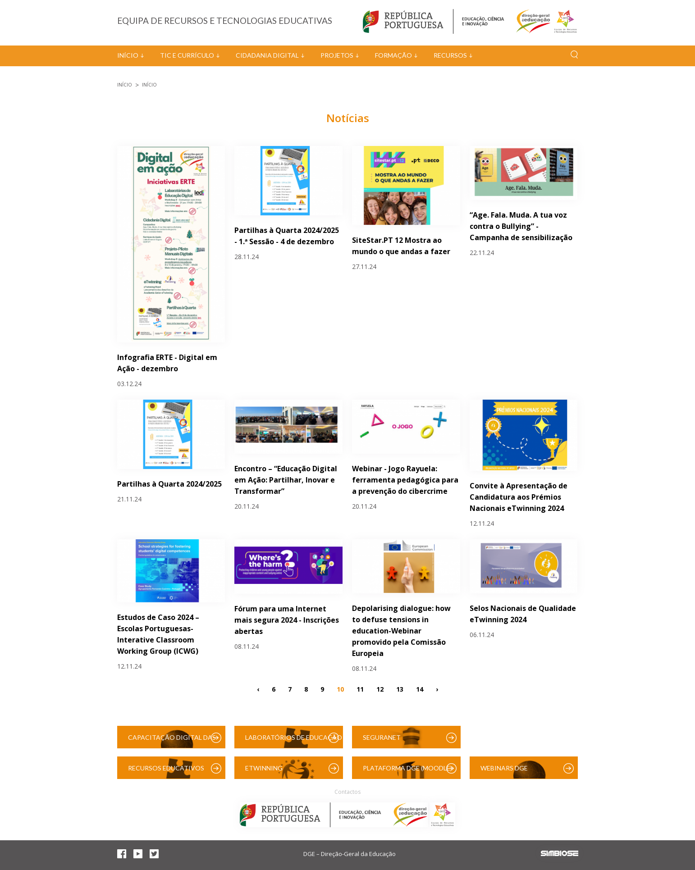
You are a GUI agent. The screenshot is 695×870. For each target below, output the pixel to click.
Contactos (347, 792)
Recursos (450, 55)
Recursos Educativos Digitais (166, 771)
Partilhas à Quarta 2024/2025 (169, 484)
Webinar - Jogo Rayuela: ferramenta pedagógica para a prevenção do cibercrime (405, 480)
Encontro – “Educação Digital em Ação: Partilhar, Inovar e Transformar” (285, 480)
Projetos (336, 55)
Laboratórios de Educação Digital (293, 740)
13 (399, 689)
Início (127, 55)
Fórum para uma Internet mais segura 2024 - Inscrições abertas (286, 620)
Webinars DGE (504, 768)
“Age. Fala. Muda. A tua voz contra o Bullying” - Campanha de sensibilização (521, 226)
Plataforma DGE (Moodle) (407, 768)
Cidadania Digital (267, 55)
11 (360, 689)
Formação (393, 55)
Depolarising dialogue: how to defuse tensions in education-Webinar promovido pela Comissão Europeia (401, 630)
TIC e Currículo (187, 55)
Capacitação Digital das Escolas (172, 740)
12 (380, 689)
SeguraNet (382, 737)
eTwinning (264, 768)
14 (419, 689)
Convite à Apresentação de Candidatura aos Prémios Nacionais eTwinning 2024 (518, 497)
